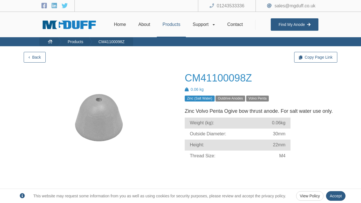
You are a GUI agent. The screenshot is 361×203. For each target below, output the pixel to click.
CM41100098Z (111, 41)
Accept (336, 196)
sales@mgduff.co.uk (294, 5)
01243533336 (231, 5)
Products (75, 41)
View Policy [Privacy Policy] (310, 196)
